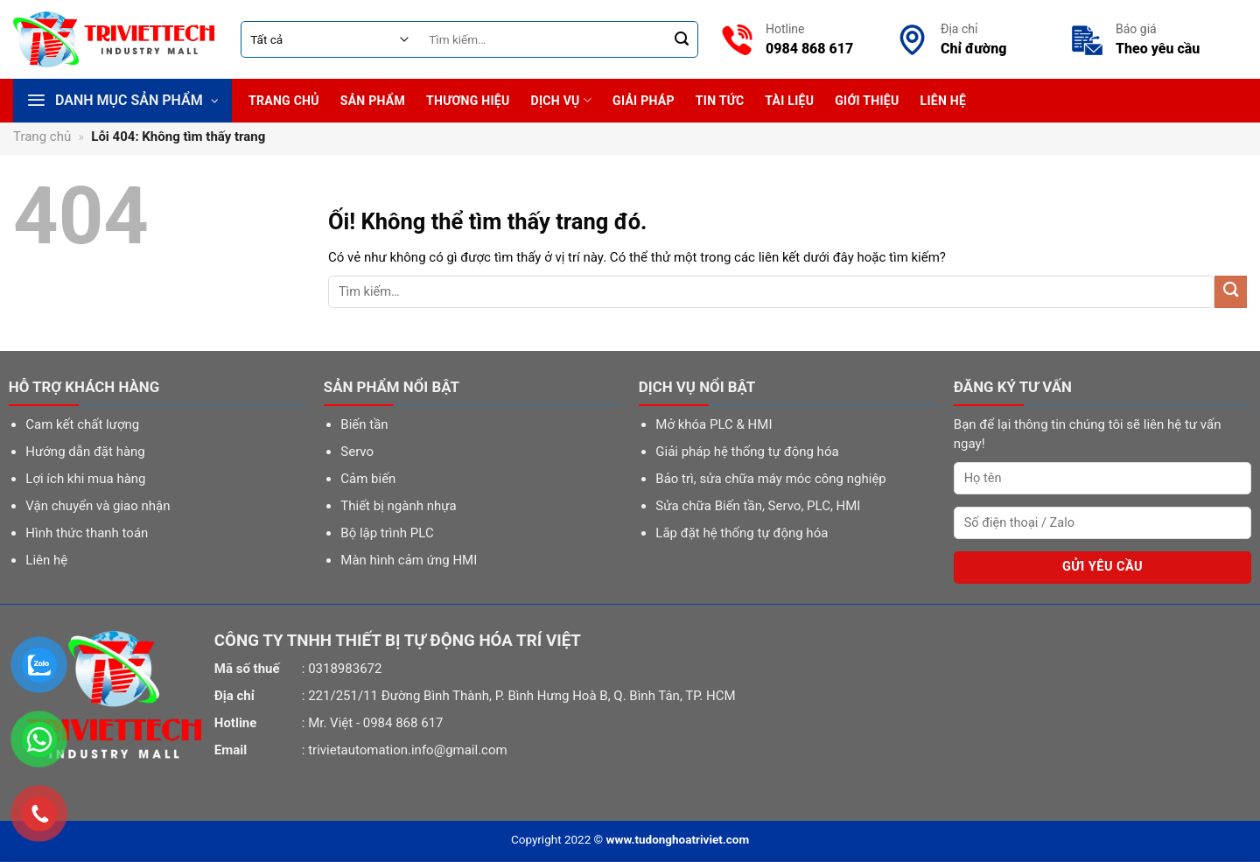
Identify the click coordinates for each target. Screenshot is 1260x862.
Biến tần (364, 424)
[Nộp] (682, 40)
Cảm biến (368, 479)
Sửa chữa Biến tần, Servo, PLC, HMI (757, 506)
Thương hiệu (467, 101)
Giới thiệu (867, 101)
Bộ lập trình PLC (386, 533)
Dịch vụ (561, 100)
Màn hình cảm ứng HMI (408, 560)
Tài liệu (789, 101)
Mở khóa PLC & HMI (713, 424)
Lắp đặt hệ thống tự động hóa (741, 533)
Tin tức (720, 101)
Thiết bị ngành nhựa (398, 506)
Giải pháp (643, 101)
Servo (357, 451)
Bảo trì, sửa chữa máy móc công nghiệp (770, 479)
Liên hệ (943, 101)
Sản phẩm (372, 101)
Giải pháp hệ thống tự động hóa (746, 451)
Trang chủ (283, 101)
